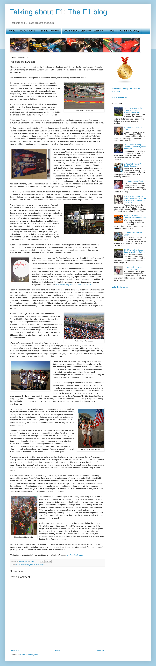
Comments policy (129, 30)
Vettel (42, 565)
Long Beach (30, 565)
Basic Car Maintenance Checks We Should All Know (135, 217)
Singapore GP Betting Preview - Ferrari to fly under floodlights (135, 147)
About (112, 30)
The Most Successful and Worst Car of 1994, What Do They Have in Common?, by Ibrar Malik (135, 199)
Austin (18, 565)
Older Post (100, 650)
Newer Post (14, 650)
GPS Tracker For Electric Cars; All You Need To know (134, 251)
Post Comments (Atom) (29, 655)
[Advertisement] (57, 640)
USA (37, 565)
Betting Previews (50, 30)
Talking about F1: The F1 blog (58, 12)
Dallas (23, 565)
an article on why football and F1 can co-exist (74, 284)
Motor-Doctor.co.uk (120, 287)
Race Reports (27, 30)
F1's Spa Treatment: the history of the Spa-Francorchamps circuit (133, 110)
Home (12, 30)
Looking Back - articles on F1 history (84, 30)
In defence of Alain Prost (133, 181)
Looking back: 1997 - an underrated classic (133, 268)
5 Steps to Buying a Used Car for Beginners (133, 165)
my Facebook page (75, 555)
